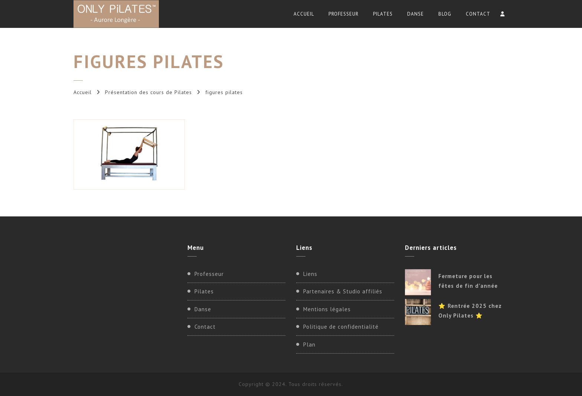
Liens (310, 273)
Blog (444, 14)
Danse (415, 14)
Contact (478, 14)
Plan (309, 344)
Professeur (343, 14)
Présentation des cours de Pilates (148, 92)
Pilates (383, 14)
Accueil (304, 14)
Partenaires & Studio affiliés (342, 291)
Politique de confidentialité (341, 326)
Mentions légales (327, 309)
